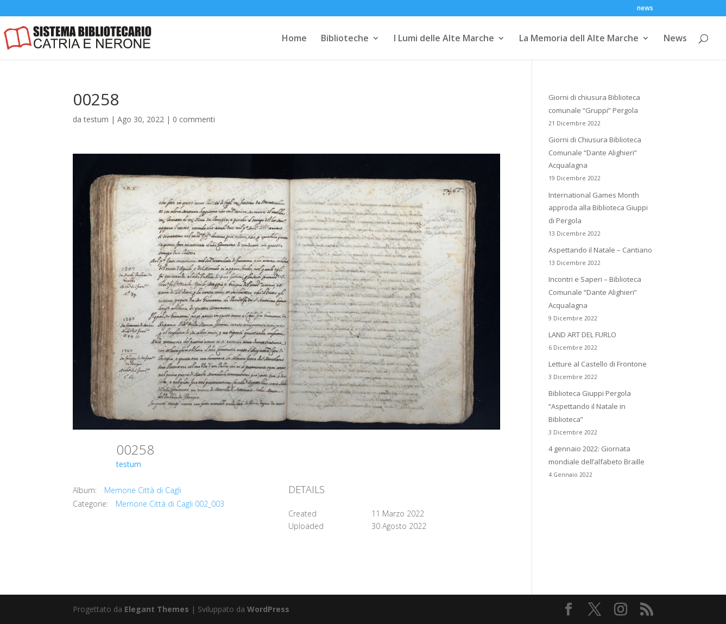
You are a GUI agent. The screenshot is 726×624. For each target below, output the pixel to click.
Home (294, 39)
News (675, 39)
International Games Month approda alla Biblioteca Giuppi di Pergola (598, 208)
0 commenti (194, 119)
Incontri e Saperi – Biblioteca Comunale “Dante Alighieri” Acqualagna (594, 292)
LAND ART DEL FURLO (582, 334)
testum (96, 119)
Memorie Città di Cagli (142, 490)
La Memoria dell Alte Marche (579, 39)
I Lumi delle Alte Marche (444, 39)
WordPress (268, 609)
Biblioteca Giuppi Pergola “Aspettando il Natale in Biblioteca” (589, 406)
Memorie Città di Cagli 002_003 (170, 504)
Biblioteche (345, 39)
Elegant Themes (156, 609)
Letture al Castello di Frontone (597, 364)
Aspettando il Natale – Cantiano (600, 250)
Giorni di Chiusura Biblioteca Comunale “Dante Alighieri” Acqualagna (594, 153)
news (645, 8)
